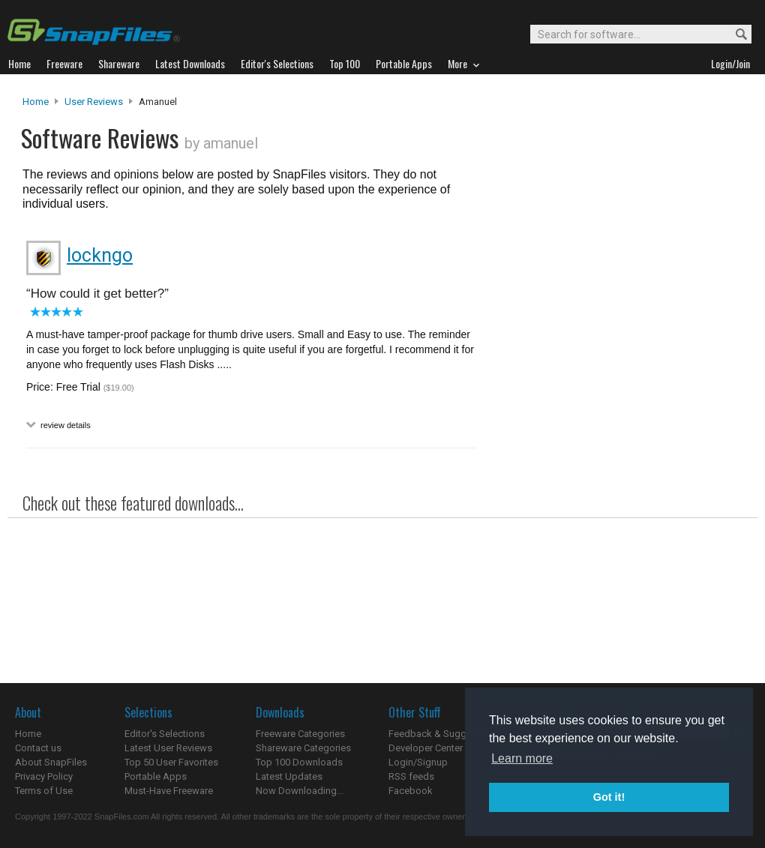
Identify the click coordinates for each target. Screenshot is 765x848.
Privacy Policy (44, 776)
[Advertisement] (612, 268)
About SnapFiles (51, 762)
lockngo (100, 255)
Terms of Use (44, 790)
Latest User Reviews (168, 748)
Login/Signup (418, 762)
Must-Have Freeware (168, 790)
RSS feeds (411, 776)
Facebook (410, 790)
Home (35, 101)
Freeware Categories (300, 733)
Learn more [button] (522, 758)
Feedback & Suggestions (443, 733)
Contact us (38, 748)
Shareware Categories (303, 748)
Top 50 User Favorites (171, 762)
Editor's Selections (164, 733)
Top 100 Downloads (299, 762)
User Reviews (93, 101)
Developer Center (425, 748)
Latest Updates (289, 776)
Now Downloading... (300, 790)
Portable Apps (155, 776)
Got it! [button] (609, 797)
